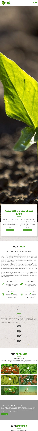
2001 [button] (19, 331)
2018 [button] (19, 341)
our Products (27, 230)
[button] (10, 369)
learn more (10, 230)
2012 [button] (19, 336)
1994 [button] (19, 326)
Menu (36, 2)
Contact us (4, 414)
